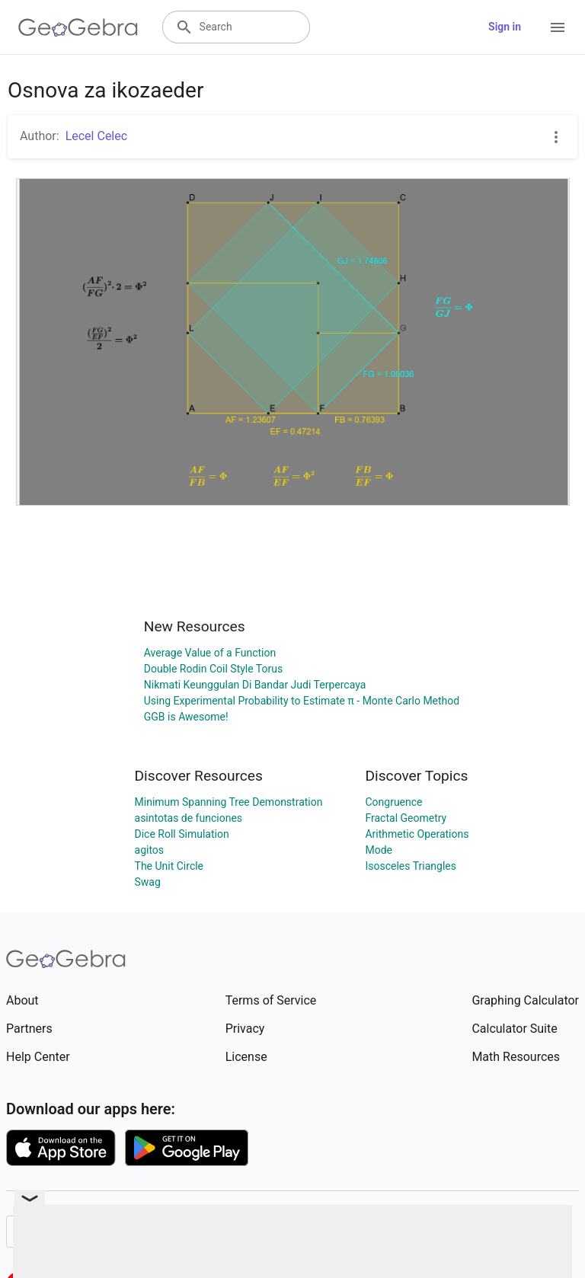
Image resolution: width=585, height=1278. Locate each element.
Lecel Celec (96, 136)
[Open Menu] (557, 27)
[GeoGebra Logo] (78, 27)
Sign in (504, 27)
